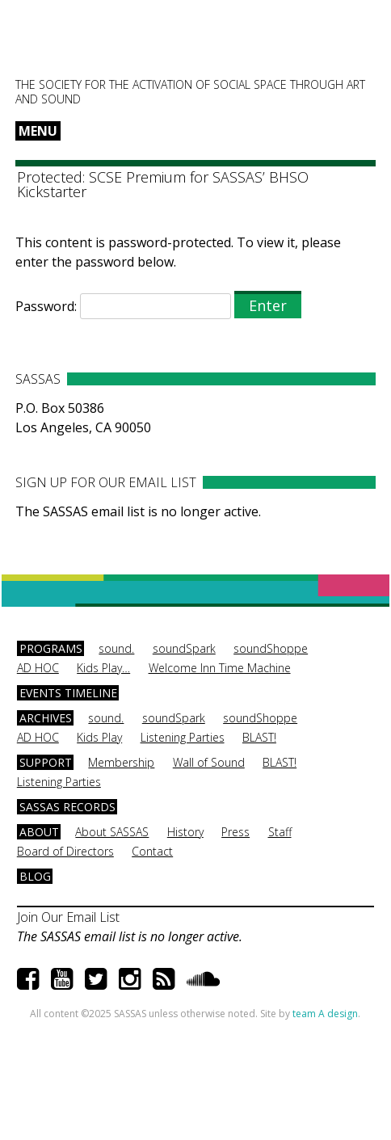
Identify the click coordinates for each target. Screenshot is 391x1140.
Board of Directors (65, 851)
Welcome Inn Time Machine (220, 667)
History (185, 831)
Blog (35, 876)
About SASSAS (112, 831)
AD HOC (38, 667)
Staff (280, 831)
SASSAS (95, 45)
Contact (152, 851)
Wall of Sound (209, 762)
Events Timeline (68, 692)
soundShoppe (270, 648)
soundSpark (184, 648)
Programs (50, 648)
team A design (325, 1013)
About (39, 831)
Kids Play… (103, 667)
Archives (45, 718)
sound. (116, 648)
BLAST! (259, 737)
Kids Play (99, 737)
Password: (123, 306)
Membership (121, 762)
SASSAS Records (67, 806)
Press (235, 831)
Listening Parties (183, 737)
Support (45, 762)
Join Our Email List (68, 917)
